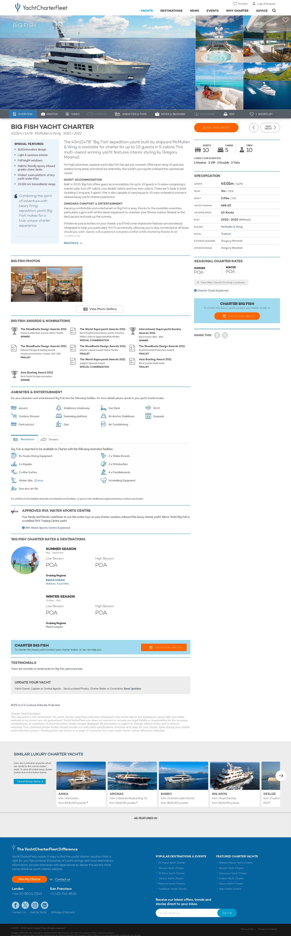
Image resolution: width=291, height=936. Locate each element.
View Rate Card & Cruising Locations (223, 282)
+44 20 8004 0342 (27, 889)
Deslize (270, 790)
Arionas (117, 790)
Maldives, (51, 578)
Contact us (62, 875)
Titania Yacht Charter (231, 879)
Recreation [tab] (27, 434)
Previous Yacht (253, 127)
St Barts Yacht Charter (171, 869)
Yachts (146, 11)
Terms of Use (247, 925)
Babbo (166, 790)
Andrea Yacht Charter (231, 874)
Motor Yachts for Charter (52, 19)
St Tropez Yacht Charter (172, 858)
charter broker (70, 644)
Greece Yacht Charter (171, 874)
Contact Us (19, 908)
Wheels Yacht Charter (231, 864)
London (17, 884)
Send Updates (132, 683)
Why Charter (237, 11)
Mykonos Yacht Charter (171, 879)
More (40, 475)
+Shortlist (286, 19)
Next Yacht (268, 127)
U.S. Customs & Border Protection (40, 699)
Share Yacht (225, 335)
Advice (262, 11)
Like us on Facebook (15, 901)
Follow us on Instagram (35, 901)
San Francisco (61, 884)
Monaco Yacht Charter (171, 864)
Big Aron (219, 790)
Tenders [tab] (53, 434)
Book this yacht (216, 127)
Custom (226, 233)
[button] (281, 771)
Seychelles (63, 578)
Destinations (171, 11)
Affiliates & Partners (63, 908)
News (194, 11)
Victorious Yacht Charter (233, 869)
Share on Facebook (217, 335)
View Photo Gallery (103, 309)
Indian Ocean (55, 574)
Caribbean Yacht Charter (172, 884)
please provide (74, 663)
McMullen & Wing (232, 226)
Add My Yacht (38, 908)
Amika (63, 790)
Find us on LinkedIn (44, 901)
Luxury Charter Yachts (24, 19)
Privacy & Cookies (267, 925)
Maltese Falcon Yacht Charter (236, 858)
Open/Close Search (274, 10)
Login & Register (266, 3)
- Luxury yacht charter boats (53, 7)
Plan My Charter (29, 875)
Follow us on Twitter (25, 901)
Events (213, 11)
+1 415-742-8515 (63, 889)
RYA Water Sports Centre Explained (47, 522)
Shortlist (243, 3)
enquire (58, 621)
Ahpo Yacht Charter (230, 884)
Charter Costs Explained (212, 290)
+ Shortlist (264, 114)
